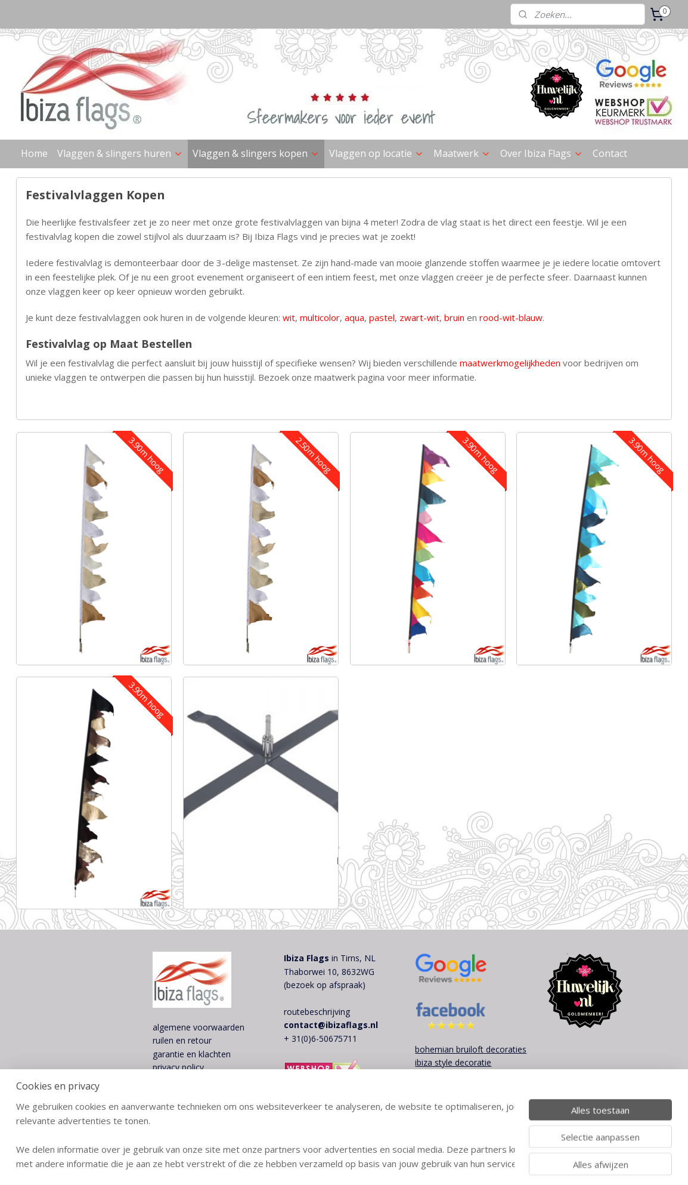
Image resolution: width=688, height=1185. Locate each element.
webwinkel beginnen (410, 1163)
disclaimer (172, 1081)
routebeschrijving (317, 1011)
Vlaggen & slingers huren (120, 153)
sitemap (339, 1163)
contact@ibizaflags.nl (331, 1024)
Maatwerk (462, 153)
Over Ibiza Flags (541, 153)
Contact (610, 153)
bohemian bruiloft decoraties (470, 1049)
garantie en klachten (192, 1054)
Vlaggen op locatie (376, 153)
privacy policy (178, 1067)
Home (34, 153)
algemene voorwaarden (198, 1027)
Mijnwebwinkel (514, 1163)
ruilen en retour (182, 1040)
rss (364, 1163)
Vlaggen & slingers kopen (256, 153)
